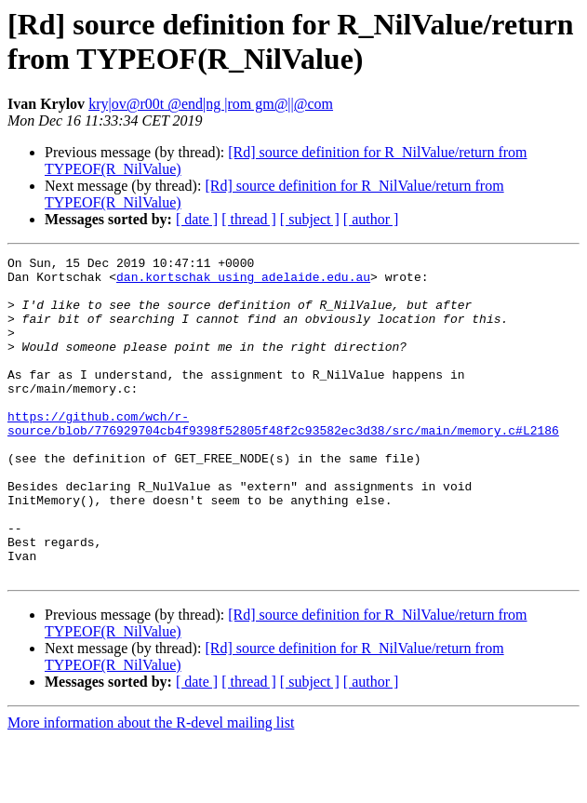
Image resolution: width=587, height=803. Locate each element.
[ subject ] (310, 219)
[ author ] (371, 219)
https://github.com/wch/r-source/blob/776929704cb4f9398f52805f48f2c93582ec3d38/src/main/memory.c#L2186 (283, 458)
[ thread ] (248, 219)
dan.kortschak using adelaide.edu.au (243, 282)
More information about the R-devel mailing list (150, 787)
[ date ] (197, 219)
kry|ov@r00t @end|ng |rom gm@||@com (210, 104)
